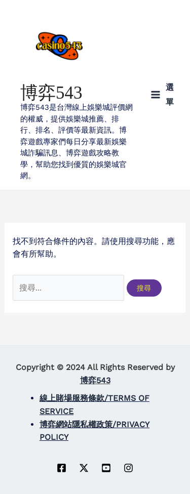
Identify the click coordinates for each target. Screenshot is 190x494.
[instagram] (128, 468)
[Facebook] (61, 468)
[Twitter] (84, 468)
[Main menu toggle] (162, 95)
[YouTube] (106, 468)
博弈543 (51, 93)
